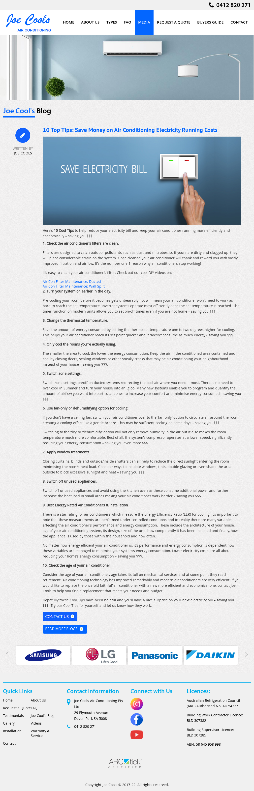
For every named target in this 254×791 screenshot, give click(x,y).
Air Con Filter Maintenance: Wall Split (74, 286)
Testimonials (13, 715)
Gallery (9, 723)
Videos (36, 723)
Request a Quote (173, 22)
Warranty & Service (40, 733)
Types (111, 22)
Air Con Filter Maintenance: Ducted (72, 281)
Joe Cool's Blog (43, 715)
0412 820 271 (233, 4)
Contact (239, 22)
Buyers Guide (210, 22)
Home (68, 22)
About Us (90, 22)
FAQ (127, 22)
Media (144, 22)
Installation (12, 731)
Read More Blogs (61, 629)
